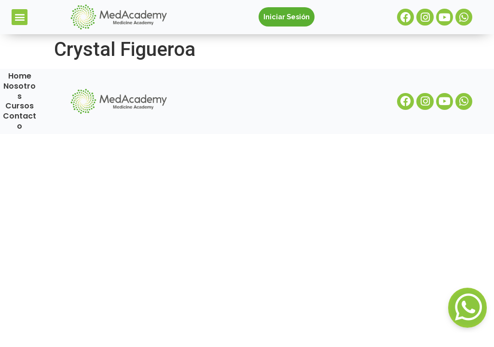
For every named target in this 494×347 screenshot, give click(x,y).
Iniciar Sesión (286, 17)
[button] (19, 17)
